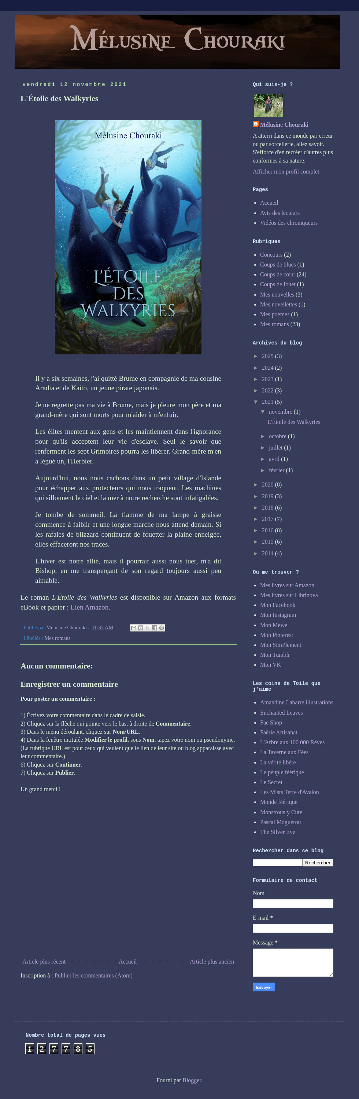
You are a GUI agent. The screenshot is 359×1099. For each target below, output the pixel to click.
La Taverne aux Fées (284, 752)
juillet (276, 447)
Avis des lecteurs (280, 213)
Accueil (128, 961)
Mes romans (58, 638)
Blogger (191, 1080)
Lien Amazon (89, 607)
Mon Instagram (278, 615)
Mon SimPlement (280, 645)
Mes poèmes (274, 314)
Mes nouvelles (277, 294)
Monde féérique (278, 802)
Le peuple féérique (282, 772)
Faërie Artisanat (278, 732)
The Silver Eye (277, 832)
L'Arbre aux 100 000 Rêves (292, 742)
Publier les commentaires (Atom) (94, 975)
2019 (268, 496)
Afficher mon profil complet (286, 171)
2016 (268, 530)
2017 (268, 519)
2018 (268, 507)
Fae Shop (271, 722)
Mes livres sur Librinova (289, 595)
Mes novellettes (278, 304)
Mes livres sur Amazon (287, 585)
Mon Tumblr (275, 655)
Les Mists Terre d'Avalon (289, 792)
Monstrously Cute (281, 812)
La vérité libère (278, 762)
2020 (268, 484)
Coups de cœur (277, 274)
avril (275, 459)
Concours (271, 255)
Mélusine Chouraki (284, 125)
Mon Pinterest (276, 635)
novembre (281, 412)
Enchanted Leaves (281, 712)
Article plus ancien (212, 961)
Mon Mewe (273, 625)
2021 (268, 402)
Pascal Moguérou (280, 822)
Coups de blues (278, 264)
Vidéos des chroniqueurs (289, 223)
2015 (268, 542)
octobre (278, 436)
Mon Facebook (277, 605)
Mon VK (270, 665)
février (277, 470)
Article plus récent (44, 961)
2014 (268, 553)
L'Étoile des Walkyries (293, 422)
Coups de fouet (278, 284)
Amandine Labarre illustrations (296, 702)
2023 (268, 379)
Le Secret (271, 782)
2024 (268, 368)
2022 (268, 390)
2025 (268, 356)
